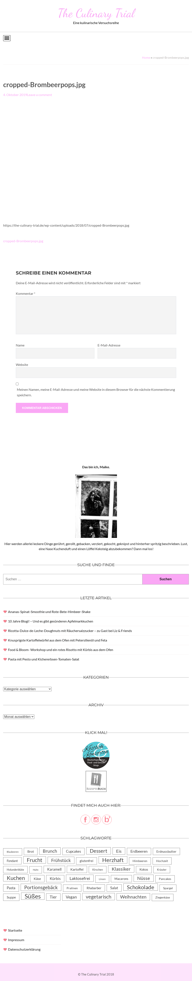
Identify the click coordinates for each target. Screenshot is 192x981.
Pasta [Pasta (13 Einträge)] (11, 888)
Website (22, 365)
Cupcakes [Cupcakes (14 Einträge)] (73, 851)
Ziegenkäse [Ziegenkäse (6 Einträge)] (162, 897)
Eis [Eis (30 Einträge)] (119, 851)
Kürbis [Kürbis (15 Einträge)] (55, 878)
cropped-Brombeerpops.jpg (23, 241)
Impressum (16, 940)
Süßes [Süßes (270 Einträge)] (33, 896)
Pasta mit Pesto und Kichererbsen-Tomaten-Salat (43, 659)
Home (146, 57)
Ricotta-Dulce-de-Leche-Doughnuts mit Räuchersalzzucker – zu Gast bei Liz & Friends (70, 631)
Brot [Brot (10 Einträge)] (30, 851)
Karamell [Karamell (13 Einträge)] (54, 869)
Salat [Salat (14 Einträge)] (114, 888)
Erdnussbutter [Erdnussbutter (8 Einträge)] (166, 851)
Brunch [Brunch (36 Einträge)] (50, 851)
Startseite (15, 930)
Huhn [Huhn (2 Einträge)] (35, 869)
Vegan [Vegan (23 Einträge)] (71, 896)
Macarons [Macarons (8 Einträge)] (121, 879)
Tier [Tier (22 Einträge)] (53, 896)
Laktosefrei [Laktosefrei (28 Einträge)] (80, 878)
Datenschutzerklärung (24, 949)
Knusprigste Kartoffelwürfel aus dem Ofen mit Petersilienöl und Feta (57, 640)
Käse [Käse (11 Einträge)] (37, 879)
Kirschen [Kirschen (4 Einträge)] (97, 869)
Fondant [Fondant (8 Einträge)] (12, 861)
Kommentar (25, 293)
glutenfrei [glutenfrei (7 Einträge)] (86, 861)
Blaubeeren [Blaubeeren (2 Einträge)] (13, 851)
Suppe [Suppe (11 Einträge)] (11, 897)
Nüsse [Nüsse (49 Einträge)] (143, 878)
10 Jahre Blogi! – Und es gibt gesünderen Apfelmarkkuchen (50, 621)
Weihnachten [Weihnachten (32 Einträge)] (133, 896)
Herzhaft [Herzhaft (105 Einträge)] (113, 860)
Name (20, 345)
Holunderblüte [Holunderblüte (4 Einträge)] (15, 869)
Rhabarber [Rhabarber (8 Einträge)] (94, 888)
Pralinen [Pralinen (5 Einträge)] (72, 888)
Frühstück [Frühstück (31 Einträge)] (61, 860)
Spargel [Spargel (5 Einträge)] (168, 888)
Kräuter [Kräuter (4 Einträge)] (161, 869)
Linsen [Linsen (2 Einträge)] (102, 879)
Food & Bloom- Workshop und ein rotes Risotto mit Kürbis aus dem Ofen (60, 650)
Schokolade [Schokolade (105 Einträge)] (140, 887)
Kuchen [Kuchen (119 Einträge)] (16, 877)
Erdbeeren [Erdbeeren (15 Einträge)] (139, 851)
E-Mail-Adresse (109, 345)
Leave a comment (39, 95)
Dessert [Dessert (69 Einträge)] (98, 851)
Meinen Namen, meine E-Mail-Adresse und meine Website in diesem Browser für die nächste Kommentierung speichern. (96, 392)
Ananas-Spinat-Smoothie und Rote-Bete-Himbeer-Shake (49, 612)
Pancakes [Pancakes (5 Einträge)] (165, 879)
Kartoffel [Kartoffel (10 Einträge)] (76, 869)
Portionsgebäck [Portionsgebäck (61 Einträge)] (41, 887)
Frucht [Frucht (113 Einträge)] (34, 860)
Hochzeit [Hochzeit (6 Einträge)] (162, 861)
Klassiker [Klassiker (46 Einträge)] (121, 869)
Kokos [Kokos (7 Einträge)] (144, 869)
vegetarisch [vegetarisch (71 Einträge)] (98, 896)
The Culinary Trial (96, 13)
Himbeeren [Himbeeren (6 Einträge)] (140, 861)
